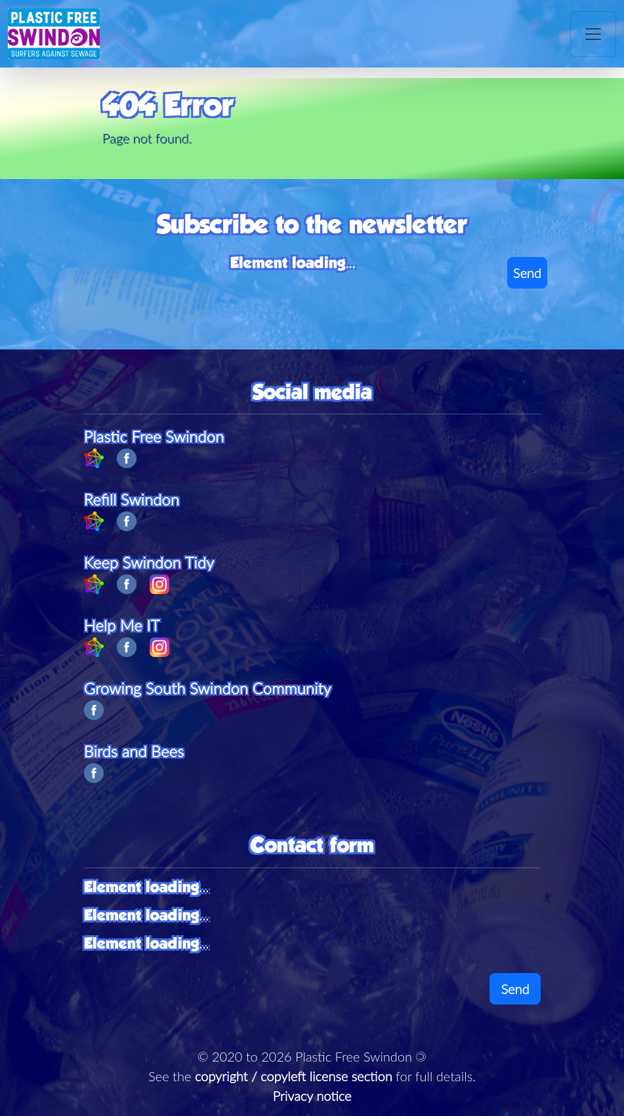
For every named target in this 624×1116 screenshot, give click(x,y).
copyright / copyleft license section (293, 1076)
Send (527, 273)
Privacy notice (311, 1096)
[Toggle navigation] (593, 34)
